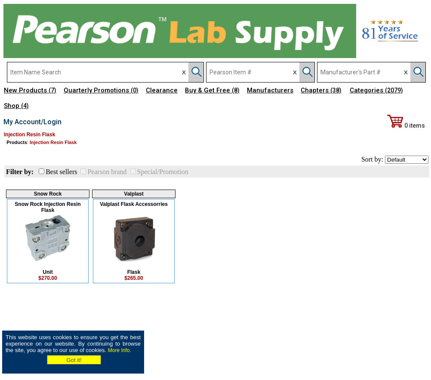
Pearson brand (106, 171)
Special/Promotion (162, 171)
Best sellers (61, 171)
